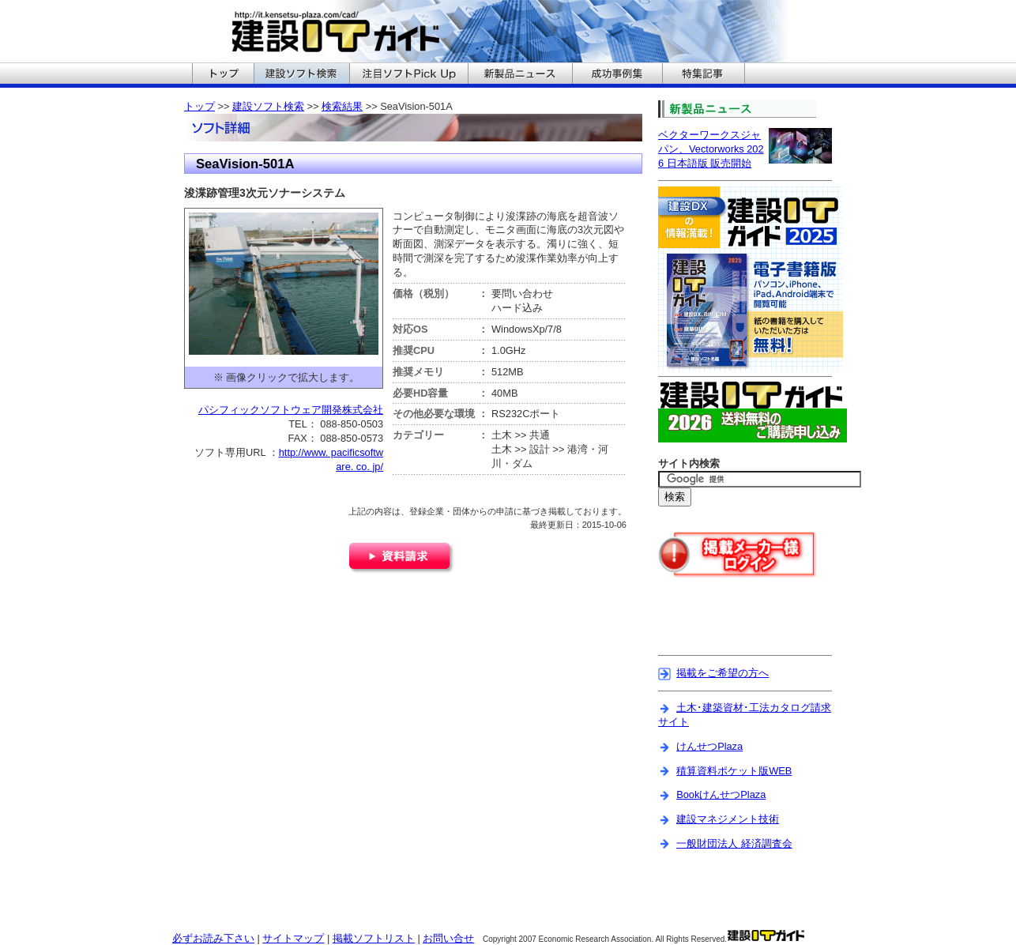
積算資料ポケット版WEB (734, 771)
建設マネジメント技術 (727, 819)
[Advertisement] (750, 626)
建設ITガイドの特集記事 (703, 75)
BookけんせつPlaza (721, 794)
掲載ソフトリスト (374, 938)
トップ (199, 106)
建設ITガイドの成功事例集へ (617, 75)
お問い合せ (448, 938)
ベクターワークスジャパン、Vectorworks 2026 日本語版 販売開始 (711, 149)
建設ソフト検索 (268, 106)
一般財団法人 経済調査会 (734, 843)
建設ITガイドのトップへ (223, 75)
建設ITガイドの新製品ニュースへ (520, 75)
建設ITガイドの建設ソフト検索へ (301, 75)
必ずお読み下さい (213, 938)
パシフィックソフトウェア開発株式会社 (290, 410)
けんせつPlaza (709, 746)
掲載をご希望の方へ (722, 673)
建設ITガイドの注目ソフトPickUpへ (408, 75)
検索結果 (342, 106)
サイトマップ (293, 938)
